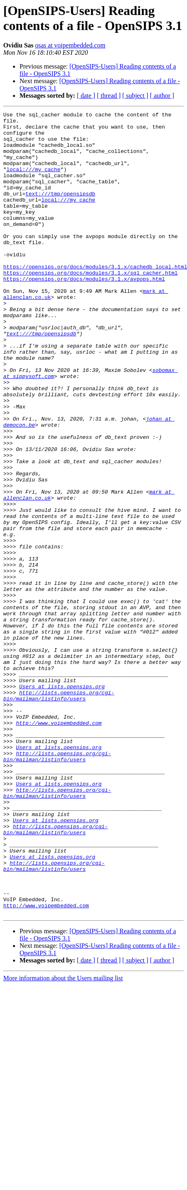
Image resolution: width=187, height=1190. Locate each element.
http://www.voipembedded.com (59, 845)
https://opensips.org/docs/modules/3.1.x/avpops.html (84, 312)
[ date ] (86, 95)
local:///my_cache (34, 181)
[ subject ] (135, 95)
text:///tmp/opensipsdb (61, 210)
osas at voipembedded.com (70, 45)
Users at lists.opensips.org (62, 802)
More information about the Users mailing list (63, 1138)
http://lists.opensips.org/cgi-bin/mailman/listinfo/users (58, 813)
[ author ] (162, 95)
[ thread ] (109, 95)
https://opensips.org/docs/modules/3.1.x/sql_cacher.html (90, 305)
